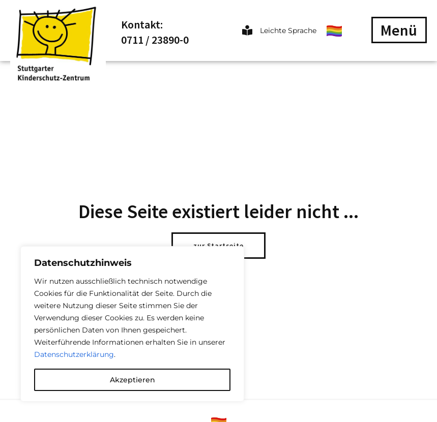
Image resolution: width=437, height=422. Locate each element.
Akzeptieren (132, 379)
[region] (132, 324)
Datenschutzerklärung (74, 354)
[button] (399, 30)
